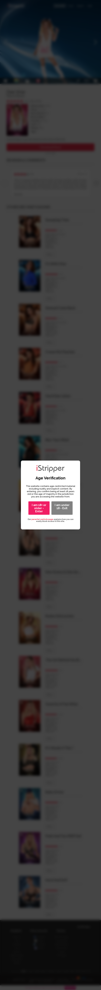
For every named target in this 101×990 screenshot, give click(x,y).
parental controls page (42, 519)
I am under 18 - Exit (62, 506)
